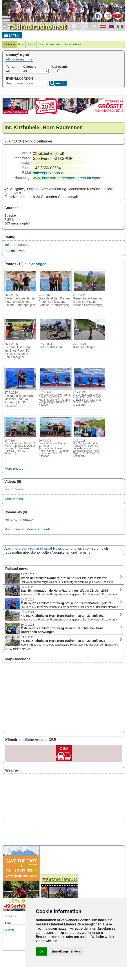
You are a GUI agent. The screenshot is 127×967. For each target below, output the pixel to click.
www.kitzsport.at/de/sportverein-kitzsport (67, 178)
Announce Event (73, 44)
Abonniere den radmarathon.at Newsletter (37, 548)
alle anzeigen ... (37, 264)
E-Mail (8, 923)
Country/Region (17, 55)
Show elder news (16, 649)
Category (29, 66)
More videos (13, 499)
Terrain (11, 66)
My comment (14, 529)
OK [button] (42, 951)
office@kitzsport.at (48, 173)
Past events (59, 66)
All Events (9, 44)
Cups (41, 44)
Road (21, 44)
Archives (9, 930)
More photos (13, 468)
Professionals (53, 44)
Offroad (31, 44)
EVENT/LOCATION (19, 78)
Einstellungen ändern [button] (66, 951)
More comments (38, 529)
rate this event (14, 251)
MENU (12, 35)
